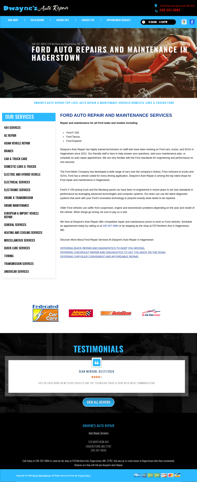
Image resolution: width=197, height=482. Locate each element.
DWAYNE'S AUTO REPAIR (49, 106)
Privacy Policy (84, 479)
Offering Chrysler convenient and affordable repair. (99, 260)
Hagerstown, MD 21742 (76, 44)
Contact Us (88, 20)
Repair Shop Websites (41, 479)
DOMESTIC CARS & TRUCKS (149, 106)
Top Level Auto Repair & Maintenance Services (97, 106)
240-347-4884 (169, 9)
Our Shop (13, 20)
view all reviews (98, 405)
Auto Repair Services (98, 436)
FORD (170, 106)
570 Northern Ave (56, 44)
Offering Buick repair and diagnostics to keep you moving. (102, 251)
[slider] (96, 380)
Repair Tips (63, 20)
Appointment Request (119, 20)
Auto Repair (37, 20)
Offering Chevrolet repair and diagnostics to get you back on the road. (113, 255)
